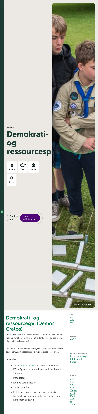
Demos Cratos (27, 365)
